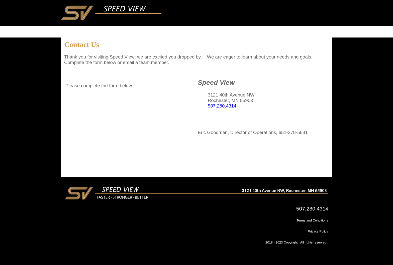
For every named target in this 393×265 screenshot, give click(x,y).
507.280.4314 (222, 105)
